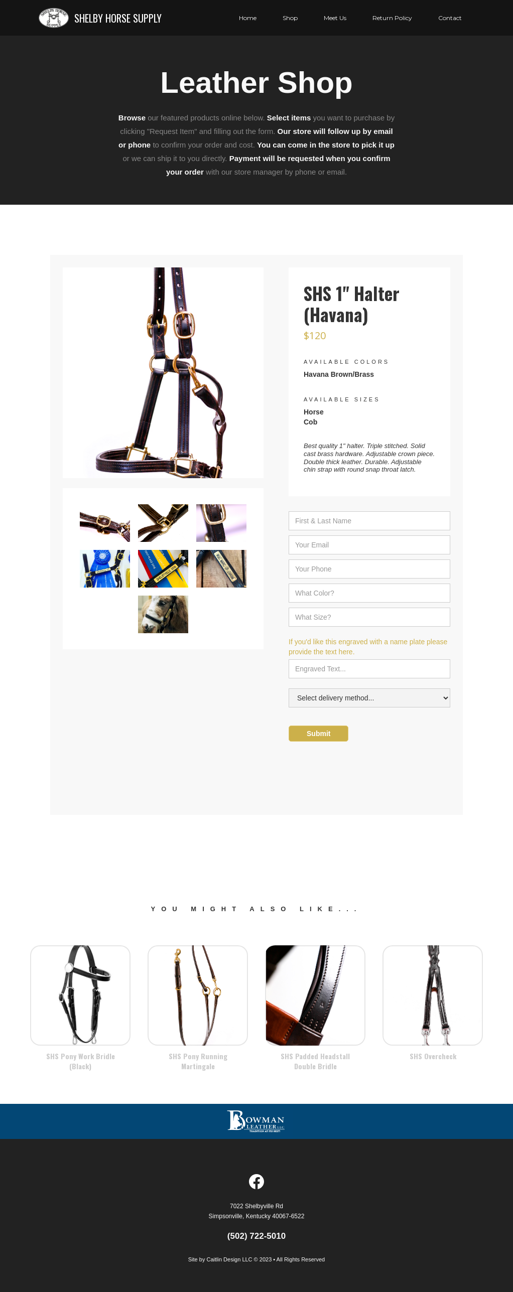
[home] (100, 18)
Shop (290, 18)
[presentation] (365, 771)
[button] (335, 18)
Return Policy (392, 18)
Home (247, 18)
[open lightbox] (163, 377)
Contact (450, 18)
